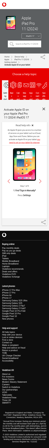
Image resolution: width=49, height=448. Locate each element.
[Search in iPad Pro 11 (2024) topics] (24, 44)
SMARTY (6, 403)
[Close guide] (43, 109)
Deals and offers (9, 271)
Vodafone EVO (9, 274)
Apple (6, 59)
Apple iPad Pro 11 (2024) (30, 23)
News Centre (8, 379)
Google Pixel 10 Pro (11, 313)
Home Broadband (10, 264)
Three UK (6, 400)
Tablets (5, 258)
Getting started (10, 62)
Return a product (10, 350)
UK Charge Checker (11, 355)
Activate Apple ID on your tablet (17, 65)
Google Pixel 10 (9, 316)
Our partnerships (10, 390)
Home (7, 57)
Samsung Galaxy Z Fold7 (14, 308)
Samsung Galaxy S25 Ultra (14, 300)
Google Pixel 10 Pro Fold (13, 311)
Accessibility (7, 361)
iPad (4, 256)
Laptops (6, 266)
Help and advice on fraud (13, 348)
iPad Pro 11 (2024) (21, 59)
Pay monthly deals (10, 248)
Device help (19, 57)
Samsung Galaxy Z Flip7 (13, 306)
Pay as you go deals (11, 251)
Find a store (7, 340)
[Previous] (9, 181)
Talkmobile (7, 395)
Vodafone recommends (13, 269)
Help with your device (12, 335)
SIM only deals (9, 253)
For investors (8, 377)
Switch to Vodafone (11, 387)
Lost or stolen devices (12, 337)
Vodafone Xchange (11, 277)
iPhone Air (7, 295)
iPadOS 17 (30, 36)
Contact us (7, 342)
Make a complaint (10, 345)
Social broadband (10, 358)
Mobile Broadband (10, 261)
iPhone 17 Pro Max (11, 290)
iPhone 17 (6, 298)
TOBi (4, 353)
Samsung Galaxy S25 (12, 303)
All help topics (8, 332)
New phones (8, 319)
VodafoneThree (9, 397)
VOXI (4, 392)
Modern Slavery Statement (14, 382)
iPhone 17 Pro (8, 293)
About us (6, 374)
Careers (6, 384)
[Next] (40, 181)
